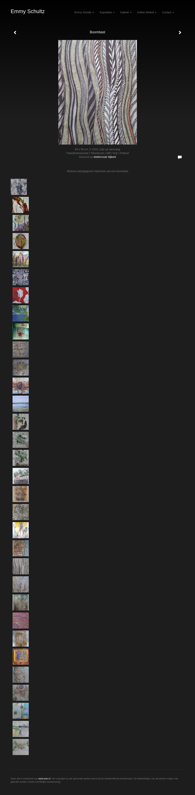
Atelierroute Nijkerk (105, 156)
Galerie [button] (126, 12)
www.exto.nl (44, 778)
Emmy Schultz (28, 11)
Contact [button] (168, 12)
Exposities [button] (107, 12)
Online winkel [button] (146, 12)
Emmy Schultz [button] (84, 12)
